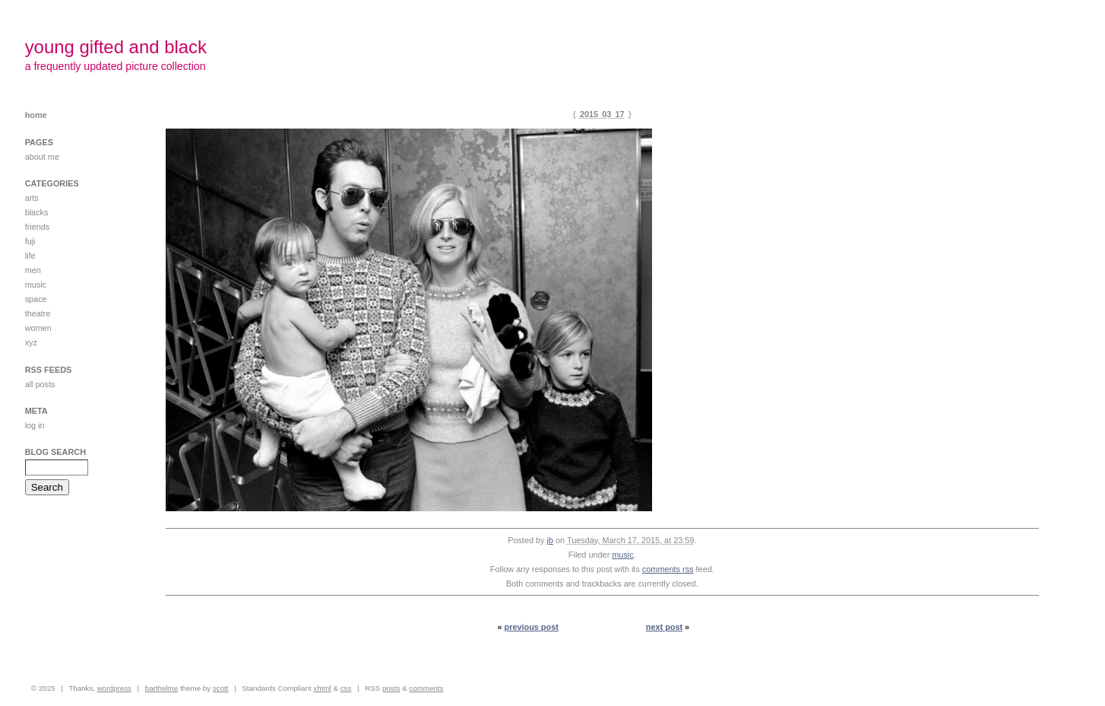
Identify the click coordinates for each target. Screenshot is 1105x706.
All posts (40, 384)
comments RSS (668, 569)
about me (42, 156)
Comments (426, 688)
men (33, 270)
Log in (35, 425)
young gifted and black (116, 47)
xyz (31, 342)
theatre (38, 313)
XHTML (322, 688)
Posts (391, 688)
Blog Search (55, 451)
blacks (37, 212)
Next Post (664, 626)
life (30, 255)
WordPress (114, 688)
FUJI (30, 241)
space (36, 299)
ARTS (32, 197)
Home (36, 114)
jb (550, 540)
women (38, 327)
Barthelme (162, 688)
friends (37, 226)
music (622, 554)
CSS (346, 688)
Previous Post (532, 626)
